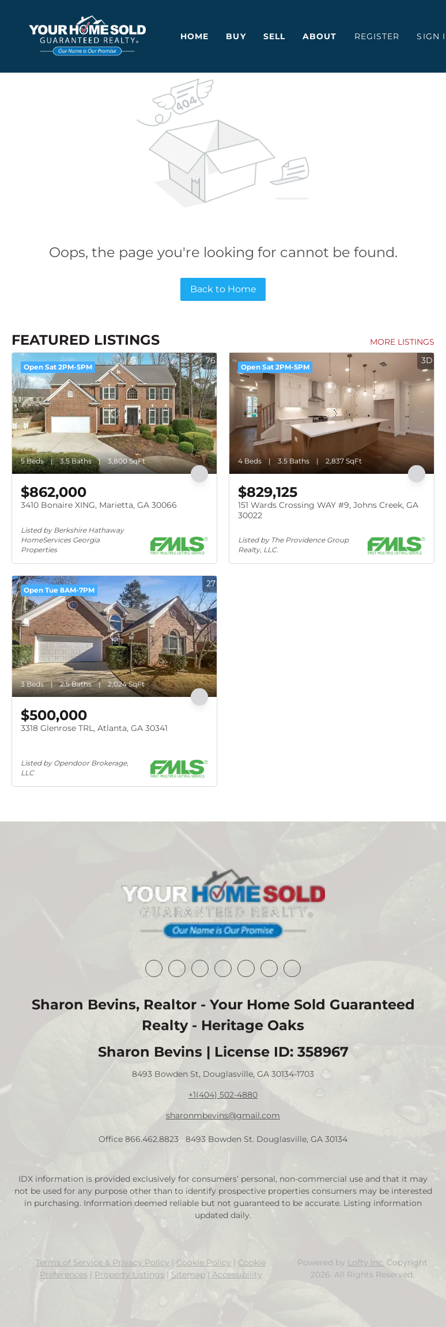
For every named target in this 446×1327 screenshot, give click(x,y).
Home (194, 36)
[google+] (292, 968)
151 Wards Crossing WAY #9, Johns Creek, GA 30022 (328, 510)
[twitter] (200, 968)
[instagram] (246, 968)
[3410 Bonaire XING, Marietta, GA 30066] (114, 413)
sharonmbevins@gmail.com (223, 1115)
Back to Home (223, 289)
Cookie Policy (203, 1262)
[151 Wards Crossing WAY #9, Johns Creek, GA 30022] (331, 413)
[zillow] (223, 968)
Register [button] (377, 36)
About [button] (320, 36)
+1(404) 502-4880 (223, 1095)
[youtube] (269, 968)
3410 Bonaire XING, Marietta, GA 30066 (99, 505)
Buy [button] (235, 36)
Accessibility (237, 1274)
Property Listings (129, 1274)
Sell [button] (274, 36)
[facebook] (153, 968)
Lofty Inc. (365, 1262)
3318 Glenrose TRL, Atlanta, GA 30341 (94, 728)
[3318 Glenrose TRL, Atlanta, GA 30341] (114, 636)
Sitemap (188, 1274)
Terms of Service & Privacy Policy (102, 1262)
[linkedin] (177, 968)
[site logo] (222, 905)
